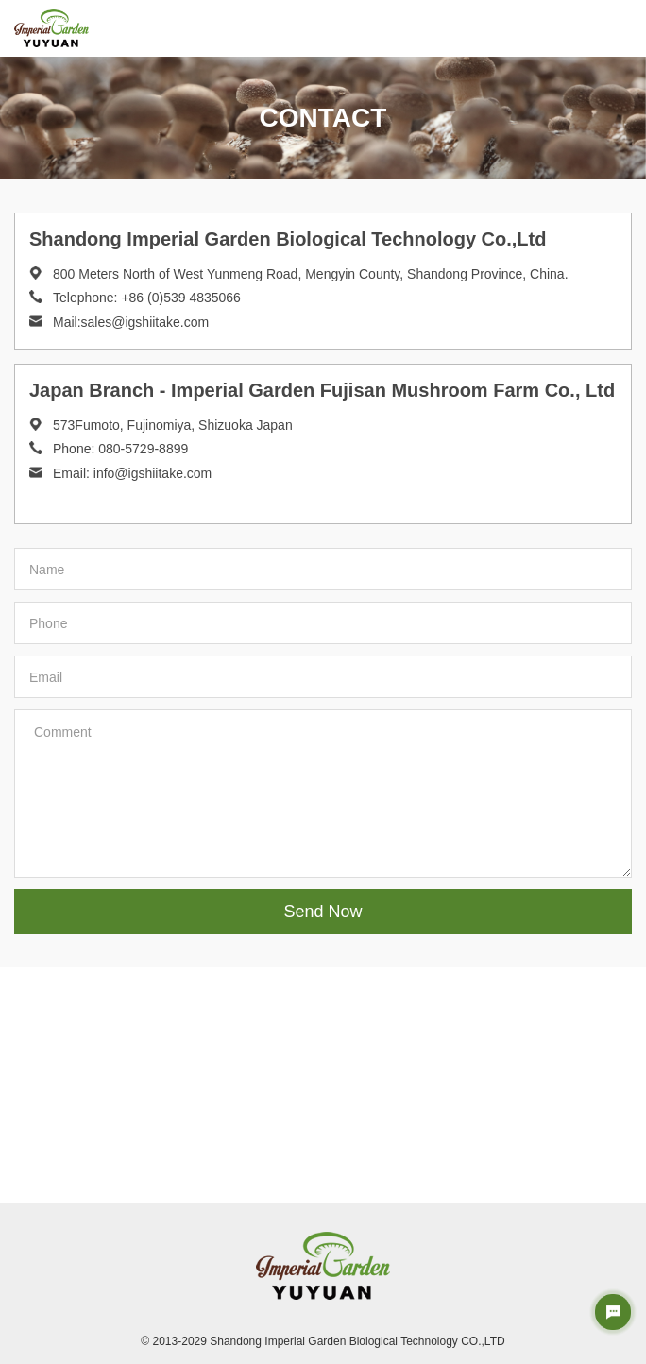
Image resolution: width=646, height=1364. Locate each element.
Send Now (322, 911)
